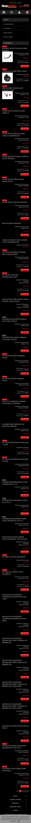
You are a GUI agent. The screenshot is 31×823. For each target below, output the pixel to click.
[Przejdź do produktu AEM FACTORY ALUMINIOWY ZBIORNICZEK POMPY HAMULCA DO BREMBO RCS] (7, 666)
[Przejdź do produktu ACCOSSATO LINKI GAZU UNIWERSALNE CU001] (7, 279)
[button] (4, 12)
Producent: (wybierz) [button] (8, 24)
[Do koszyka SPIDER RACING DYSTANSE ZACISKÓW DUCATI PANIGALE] (25, 174)
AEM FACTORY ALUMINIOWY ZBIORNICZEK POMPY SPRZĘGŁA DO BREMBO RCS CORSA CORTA (14, 706)
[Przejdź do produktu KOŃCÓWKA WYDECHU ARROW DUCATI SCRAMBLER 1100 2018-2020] (7, 541)
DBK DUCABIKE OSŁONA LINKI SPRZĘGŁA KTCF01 (12, 89)
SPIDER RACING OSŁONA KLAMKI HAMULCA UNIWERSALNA (13, 135)
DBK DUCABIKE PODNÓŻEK (11, 223)
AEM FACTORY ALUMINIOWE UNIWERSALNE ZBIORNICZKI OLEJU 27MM (14, 597)
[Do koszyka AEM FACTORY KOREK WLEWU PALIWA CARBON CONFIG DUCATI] (25, 314)
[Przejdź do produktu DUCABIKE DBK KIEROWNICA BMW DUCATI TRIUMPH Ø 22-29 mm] (7, 523)
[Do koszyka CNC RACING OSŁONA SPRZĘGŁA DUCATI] (25, 373)
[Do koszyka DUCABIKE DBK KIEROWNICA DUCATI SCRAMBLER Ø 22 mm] (25, 495)
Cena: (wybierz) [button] (7, 28)
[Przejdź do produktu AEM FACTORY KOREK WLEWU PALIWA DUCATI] (7, 730)
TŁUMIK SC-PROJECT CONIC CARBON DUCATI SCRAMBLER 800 (14, 241)
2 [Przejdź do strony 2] (22, 791)
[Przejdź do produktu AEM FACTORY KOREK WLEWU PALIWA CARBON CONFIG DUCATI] (7, 303)
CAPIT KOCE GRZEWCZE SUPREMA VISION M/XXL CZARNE (14, 253)
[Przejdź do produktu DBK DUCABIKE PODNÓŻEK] (7, 226)
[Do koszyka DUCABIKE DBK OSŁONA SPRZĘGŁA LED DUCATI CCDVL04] (25, 351)
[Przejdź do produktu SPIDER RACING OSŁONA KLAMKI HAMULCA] (7, 115)
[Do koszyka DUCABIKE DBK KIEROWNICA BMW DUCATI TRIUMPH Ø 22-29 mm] (25, 532)
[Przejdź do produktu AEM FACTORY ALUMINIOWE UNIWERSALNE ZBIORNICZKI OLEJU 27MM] (7, 601)
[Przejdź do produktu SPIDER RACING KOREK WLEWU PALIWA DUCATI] (7, 183)
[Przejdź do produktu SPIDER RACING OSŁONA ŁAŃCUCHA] (7, 205)
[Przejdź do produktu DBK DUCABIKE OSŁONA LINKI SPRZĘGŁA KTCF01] (7, 95)
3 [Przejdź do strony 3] (25, 791)
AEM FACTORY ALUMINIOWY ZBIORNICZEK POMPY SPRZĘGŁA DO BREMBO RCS (14, 640)
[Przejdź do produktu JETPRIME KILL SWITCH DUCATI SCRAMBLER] (7, 576)
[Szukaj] (12, 12)
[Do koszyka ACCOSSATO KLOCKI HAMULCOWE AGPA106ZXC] (25, 786)
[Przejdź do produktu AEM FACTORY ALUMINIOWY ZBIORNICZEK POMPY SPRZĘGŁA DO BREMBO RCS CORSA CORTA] (7, 710)
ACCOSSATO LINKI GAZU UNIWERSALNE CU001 (10, 276)
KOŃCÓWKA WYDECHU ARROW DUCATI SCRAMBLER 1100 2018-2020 (14, 538)
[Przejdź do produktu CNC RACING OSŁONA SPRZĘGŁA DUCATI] (7, 360)
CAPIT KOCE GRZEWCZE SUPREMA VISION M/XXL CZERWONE (14, 402)
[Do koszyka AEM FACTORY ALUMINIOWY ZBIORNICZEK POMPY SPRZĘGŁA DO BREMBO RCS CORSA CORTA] (25, 721)
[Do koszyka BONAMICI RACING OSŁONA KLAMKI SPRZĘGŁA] (25, 66)
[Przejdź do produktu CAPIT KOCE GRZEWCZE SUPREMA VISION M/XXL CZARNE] (7, 256)
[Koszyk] (27, 12)
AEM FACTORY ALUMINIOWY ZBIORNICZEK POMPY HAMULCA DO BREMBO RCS (14, 662)
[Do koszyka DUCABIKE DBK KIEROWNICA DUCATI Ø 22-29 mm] (25, 513)
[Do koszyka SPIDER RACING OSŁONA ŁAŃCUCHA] (25, 218)
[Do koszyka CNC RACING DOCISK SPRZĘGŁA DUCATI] (25, 396)
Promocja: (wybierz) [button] (8, 37)
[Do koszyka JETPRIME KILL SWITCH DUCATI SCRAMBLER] (25, 589)
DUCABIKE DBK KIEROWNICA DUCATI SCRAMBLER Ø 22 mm (15, 483)
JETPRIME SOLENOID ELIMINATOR (13, 557)
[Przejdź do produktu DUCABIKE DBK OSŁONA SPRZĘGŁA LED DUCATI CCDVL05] (7, 323)
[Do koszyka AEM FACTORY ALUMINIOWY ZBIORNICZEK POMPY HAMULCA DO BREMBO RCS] (25, 677)
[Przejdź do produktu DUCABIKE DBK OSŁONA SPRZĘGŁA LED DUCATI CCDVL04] (7, 342)
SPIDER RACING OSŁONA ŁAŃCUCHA (14, 202)
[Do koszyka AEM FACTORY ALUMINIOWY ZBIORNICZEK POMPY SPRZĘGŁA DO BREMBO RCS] (25, 655)
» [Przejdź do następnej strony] (27, 791)
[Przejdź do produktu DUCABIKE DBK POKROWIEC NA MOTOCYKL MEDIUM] (7, 428)
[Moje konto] (19, 12)
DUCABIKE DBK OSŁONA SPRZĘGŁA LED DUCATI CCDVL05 (14, 320)
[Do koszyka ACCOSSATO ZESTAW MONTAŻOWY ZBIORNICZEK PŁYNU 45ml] (25, 763)
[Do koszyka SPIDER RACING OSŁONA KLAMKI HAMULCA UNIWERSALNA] (25, 151)
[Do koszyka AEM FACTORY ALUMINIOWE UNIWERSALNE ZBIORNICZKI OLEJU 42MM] (25, 633)
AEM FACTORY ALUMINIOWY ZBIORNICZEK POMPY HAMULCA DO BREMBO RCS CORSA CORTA (14, 684)
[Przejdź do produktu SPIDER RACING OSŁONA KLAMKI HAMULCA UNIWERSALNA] (7, 138)
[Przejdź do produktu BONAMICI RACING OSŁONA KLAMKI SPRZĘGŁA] (7, 56)
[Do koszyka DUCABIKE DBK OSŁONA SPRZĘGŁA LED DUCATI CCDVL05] (25, 332)
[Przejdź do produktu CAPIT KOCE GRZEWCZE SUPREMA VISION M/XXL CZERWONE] (7, 405)
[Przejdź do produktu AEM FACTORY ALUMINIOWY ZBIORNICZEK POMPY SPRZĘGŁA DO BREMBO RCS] (7, 645)
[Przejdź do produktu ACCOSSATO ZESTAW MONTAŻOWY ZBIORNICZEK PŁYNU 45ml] (7, 750)
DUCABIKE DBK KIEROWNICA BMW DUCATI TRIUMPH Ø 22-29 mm (14, 520)
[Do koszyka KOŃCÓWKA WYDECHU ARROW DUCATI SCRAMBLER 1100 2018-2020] (25, 552)
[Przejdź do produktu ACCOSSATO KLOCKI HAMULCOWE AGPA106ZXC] (7, 773)
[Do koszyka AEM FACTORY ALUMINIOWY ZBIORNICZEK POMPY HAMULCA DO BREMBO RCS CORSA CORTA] (25, 699)
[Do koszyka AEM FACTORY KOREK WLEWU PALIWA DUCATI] (25, 741)
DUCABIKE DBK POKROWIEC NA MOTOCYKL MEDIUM (13, 425)
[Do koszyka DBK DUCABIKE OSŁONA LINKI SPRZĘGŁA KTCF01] (25, 106)
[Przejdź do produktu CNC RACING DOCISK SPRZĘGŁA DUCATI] (7, 383)
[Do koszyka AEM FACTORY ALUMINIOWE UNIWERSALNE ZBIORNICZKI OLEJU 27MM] (25, 611)
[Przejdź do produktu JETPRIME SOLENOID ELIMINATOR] (7, 559)
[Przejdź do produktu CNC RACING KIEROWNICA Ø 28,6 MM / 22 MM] (7, 447)
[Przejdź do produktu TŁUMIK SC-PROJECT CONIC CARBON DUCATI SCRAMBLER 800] (7, 244)
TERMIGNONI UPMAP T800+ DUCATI (14, 71)
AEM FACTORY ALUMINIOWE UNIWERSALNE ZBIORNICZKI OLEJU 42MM (14, 619)
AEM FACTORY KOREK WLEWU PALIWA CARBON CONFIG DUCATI (15, 300)
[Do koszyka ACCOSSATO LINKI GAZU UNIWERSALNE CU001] (25, 294)
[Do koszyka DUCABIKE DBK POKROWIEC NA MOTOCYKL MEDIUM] (25, 437)
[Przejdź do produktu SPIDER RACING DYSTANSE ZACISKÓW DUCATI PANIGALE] (7, 161)
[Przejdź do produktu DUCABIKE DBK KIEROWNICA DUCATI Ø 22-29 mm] (7, 504)
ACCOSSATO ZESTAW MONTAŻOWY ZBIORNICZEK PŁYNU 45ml (14, 747)
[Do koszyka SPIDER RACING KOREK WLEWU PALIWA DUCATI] (25, 197)
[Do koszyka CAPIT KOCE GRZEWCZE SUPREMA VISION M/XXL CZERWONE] (25, 419)
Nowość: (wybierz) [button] (7, 32)
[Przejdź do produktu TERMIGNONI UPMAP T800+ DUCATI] (7, 78)
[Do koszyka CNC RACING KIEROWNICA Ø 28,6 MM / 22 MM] (25, 477)
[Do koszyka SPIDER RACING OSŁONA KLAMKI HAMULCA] (25, 129)
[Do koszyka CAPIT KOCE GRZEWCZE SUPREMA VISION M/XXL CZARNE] (25, 270)
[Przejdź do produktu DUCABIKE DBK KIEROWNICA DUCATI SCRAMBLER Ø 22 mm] (7, 486)
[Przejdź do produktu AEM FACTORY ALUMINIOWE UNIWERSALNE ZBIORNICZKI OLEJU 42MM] (7, 623)
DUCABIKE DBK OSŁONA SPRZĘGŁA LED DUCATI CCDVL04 (14, 338)
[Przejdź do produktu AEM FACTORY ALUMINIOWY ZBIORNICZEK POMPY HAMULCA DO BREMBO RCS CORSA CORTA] (7, 688)
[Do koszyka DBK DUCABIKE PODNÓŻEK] (25, 235)
